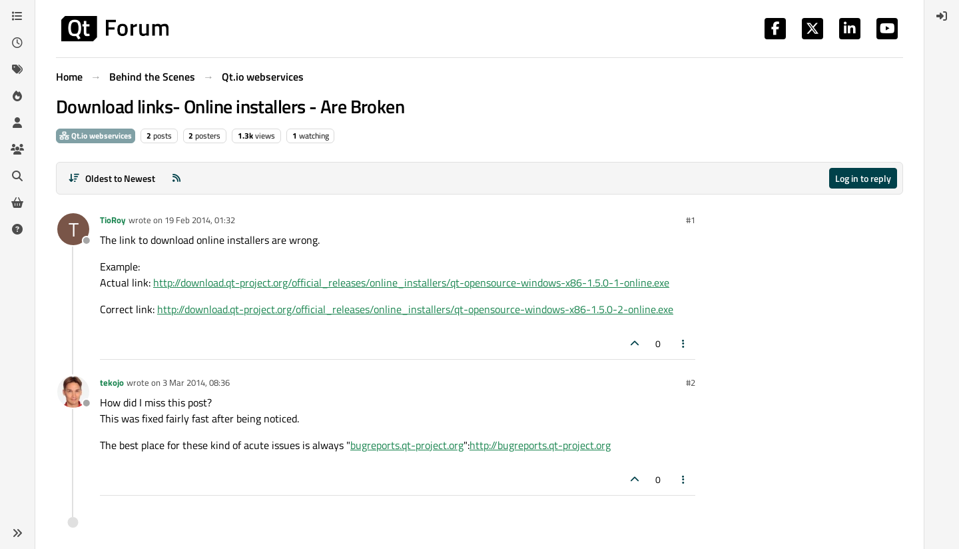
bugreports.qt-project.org (407, 445)
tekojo (112, 382)
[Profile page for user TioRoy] (73, 229)
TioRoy (113, 220)
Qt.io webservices (95, 135)
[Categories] (17, 16)
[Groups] (17, 149)
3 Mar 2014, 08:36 (196, 382)
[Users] (17, 122)
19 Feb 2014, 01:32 (199, 220)
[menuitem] (942, 16)
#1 (690, 220)
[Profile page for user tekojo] (73, 392)
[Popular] (17, 96)
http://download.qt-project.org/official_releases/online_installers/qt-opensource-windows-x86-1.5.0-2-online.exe (415, 309)
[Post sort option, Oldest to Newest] (111, 178)
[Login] (942, 16)
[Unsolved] (17, 229)
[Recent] (17, 42)
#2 (690, 382)
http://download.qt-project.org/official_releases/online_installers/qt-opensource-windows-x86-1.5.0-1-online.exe (411, 282)
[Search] (17, 176)
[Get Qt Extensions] (17, 202)
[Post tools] (684, 343)
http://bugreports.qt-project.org (540, 445)
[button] (17, 533)
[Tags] (17, 69)
